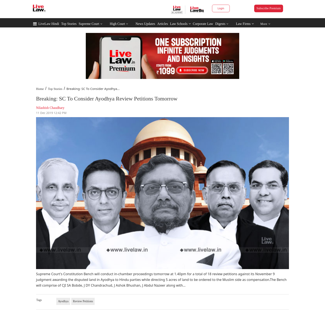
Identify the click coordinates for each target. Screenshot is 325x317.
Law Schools (180, 24)
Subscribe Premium (269, 8)
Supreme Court (89, 24)
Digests (220, 24)
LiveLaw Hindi (48, 24)
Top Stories (69, 24)
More (265, 24)
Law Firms (245, 24)
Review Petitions (83, 301)
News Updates (145, 24)
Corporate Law (203, 24)
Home (40, 89)
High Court (117, 24)
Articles (162, 24)
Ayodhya (63, 301)
